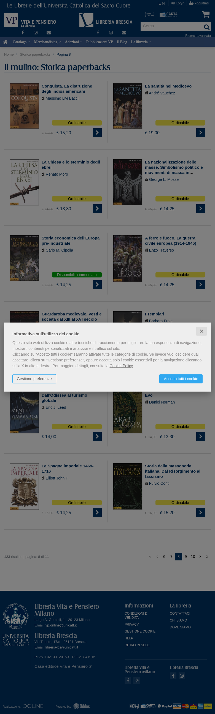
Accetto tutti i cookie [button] (181, 378)
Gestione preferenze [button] (34, 378)
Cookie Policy (121, 365)
